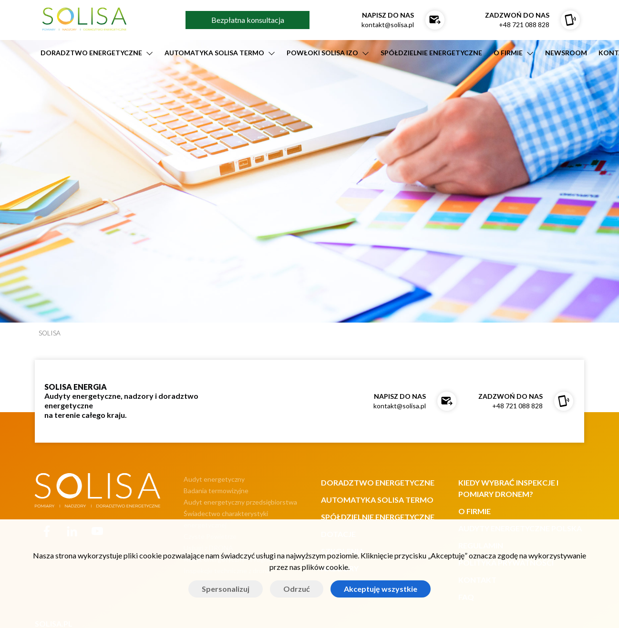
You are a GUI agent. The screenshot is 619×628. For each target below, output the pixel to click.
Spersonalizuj (225, 588)
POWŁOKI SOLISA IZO (322, 53)
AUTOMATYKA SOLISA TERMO (214, 53)
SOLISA (50, 333)
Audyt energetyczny (214, 479)
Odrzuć (296, 588)
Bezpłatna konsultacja (247, 19)
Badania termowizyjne (216, 490)
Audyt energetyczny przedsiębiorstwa (240, 502)
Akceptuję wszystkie (380, 588)
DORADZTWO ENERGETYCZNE (91, 53)
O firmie (508, 53)
